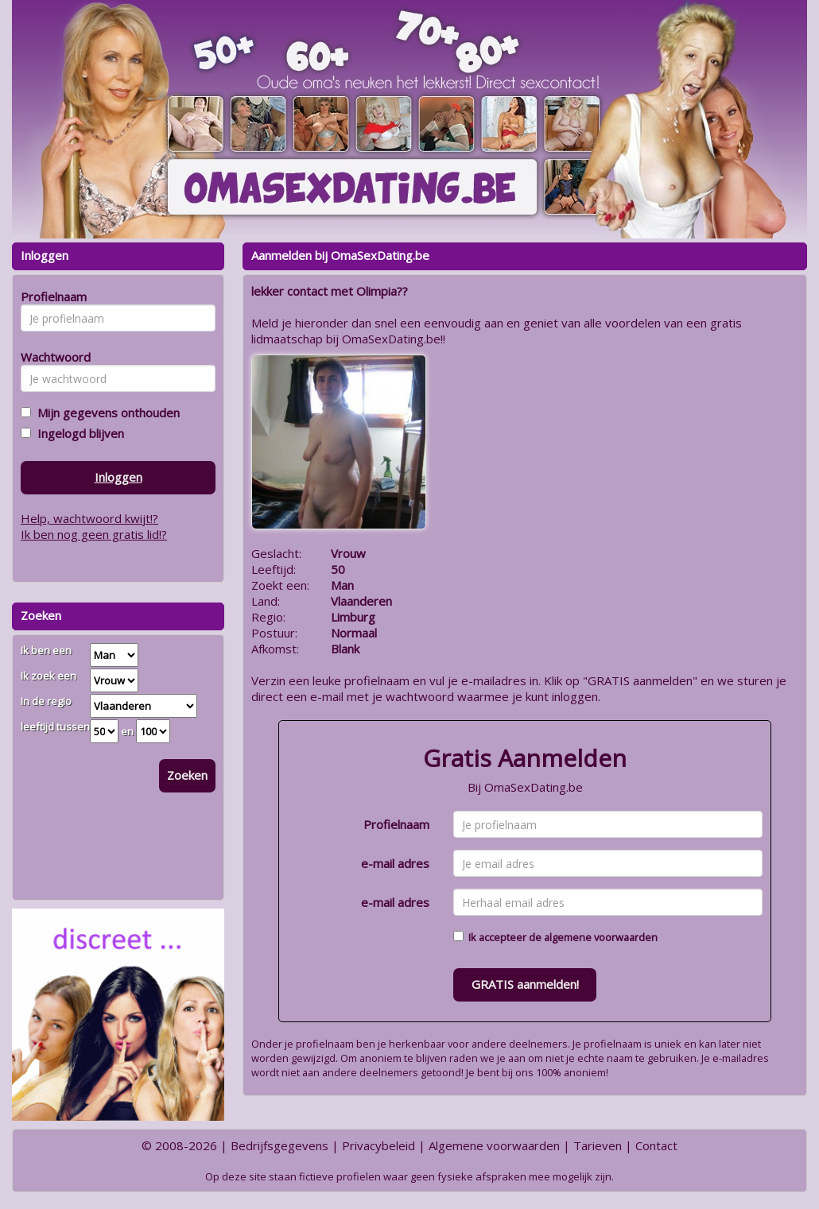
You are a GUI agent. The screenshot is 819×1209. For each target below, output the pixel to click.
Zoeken (187, 775)
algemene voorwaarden (601, 937)
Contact (656, 1145)
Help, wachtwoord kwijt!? (89, 518)
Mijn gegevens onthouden (105, 412)
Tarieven (597, 1145)
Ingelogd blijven (77, 433)
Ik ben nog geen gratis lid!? (94, 534)
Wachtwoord (51, 357)
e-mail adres (395, 863)
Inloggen (118, 477)
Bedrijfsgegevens (279, 1145)
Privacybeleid (378, 1145)
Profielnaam (396, 824)
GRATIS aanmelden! (525, 984)
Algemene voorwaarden (494, 1145)
